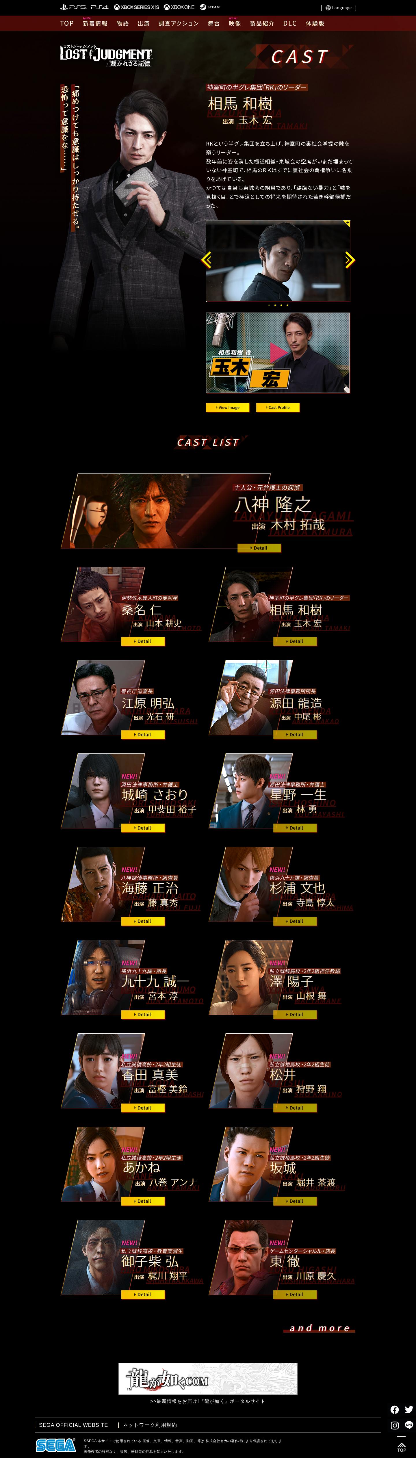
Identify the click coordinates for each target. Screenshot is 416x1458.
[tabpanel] (279, 260)
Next (351, 260)
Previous (206, 260)
